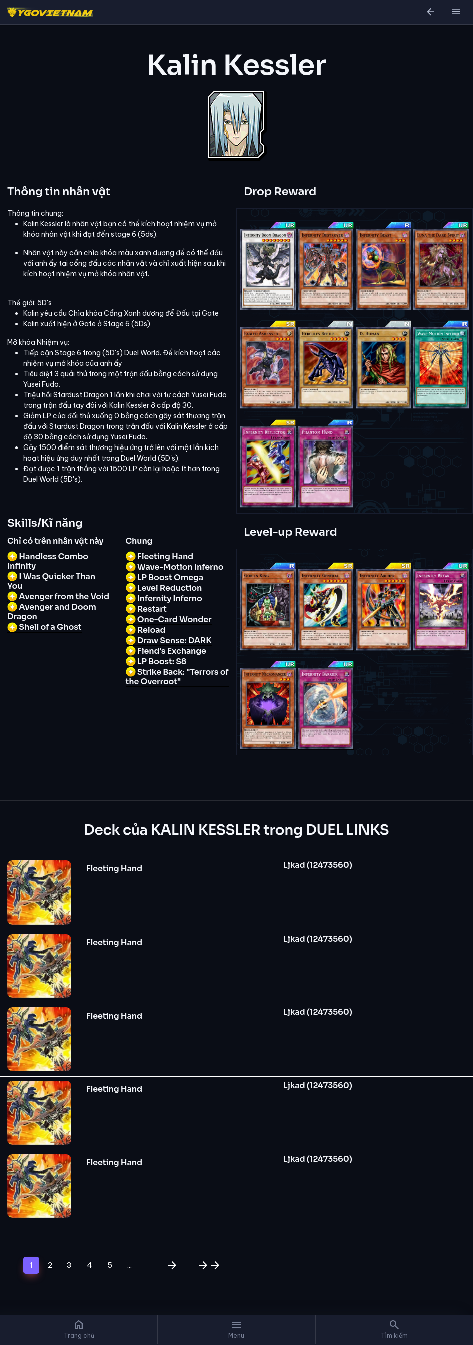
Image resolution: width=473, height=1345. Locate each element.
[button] (456, 12)
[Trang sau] (170, 1265)
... (130, 1265)
